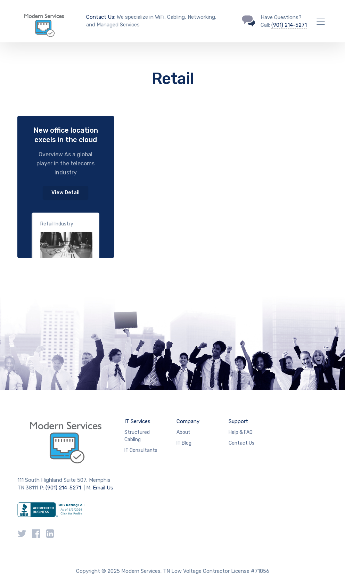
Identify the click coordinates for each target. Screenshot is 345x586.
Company (187, 421)
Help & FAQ (241, 432)
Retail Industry (56, 224)
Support (238, 421)
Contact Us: (100, 17)
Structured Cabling (137, 436)
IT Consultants (140, 450)
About (183, 432)
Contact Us (241, 443)
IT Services (137, 421)
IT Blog (183, 443)
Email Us (103, 488)
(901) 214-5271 (289, 25)
